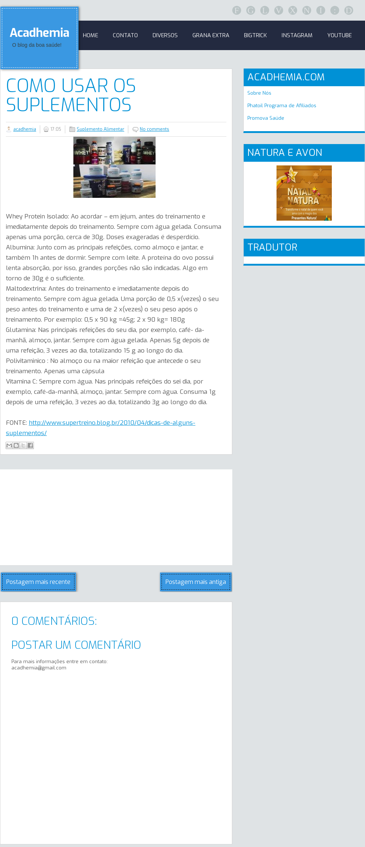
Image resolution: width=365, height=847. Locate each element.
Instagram (297, 35)
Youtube (339, 35)
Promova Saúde (265, 118)
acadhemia (24, 129)
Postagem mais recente (38, 582)
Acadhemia (39, 33)
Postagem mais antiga (196, 582)
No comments (154, 129)
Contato (125, 35)
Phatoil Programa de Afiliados (281, 105)
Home (90, 35)
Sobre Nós (259, 93)
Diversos (165, 35)
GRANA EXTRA (210, 35)
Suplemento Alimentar (100, 129)
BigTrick (255, 35)
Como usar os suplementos (71, 95)
